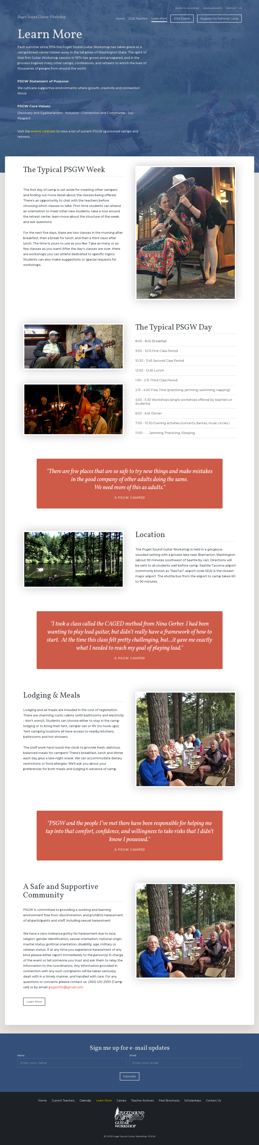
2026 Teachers (138, 18)
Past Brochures (169, 1100)
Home (120, 18)
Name (21, 1055)
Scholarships (212, 8)
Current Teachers (63, 1100)
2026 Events (182, 18)
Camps (121, 1100)
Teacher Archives (142, 1100)
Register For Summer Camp (219, 18)
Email (133, 1055)
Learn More (159, 18)
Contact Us (234, 8)
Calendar (85, 1100)
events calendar (43, 131)
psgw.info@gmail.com (66, 987)
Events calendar (187, 8)
